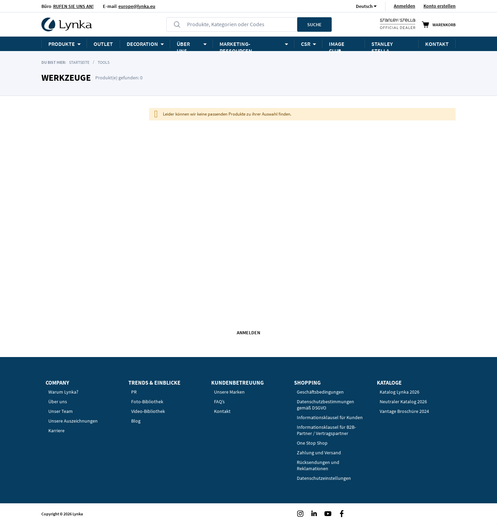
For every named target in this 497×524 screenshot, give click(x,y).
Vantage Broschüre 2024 (404, 411)
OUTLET (103, 43)
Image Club (336, 45)
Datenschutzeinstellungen (324, 478)
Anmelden (404, 6)
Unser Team (60, 411)
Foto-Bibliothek (147, 401)
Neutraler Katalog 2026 (403, 401)
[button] (364, 6)
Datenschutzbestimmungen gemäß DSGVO (325, 404)
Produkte (61, 43)
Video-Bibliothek (148, 411)
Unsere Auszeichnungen (73, 421)
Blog (135, 421)
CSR (305, 43)
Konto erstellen (439, 6)
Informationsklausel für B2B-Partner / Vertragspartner (326, 430)
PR (134, 392)
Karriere (56, 430)
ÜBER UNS (183, 45)
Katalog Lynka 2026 (399, 392)
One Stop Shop (312, 443)
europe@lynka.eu (136, 6)
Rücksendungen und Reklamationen (318, 465)
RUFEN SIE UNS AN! (73, 6)
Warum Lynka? (63, 392)
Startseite (79, 62)
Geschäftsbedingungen (320, 392)
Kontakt (222, 411)
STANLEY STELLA (382, 45)
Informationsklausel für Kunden (330, 417)
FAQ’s (219, 401)
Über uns (57, 401)
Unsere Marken (229, 392)
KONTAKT (437, 43)
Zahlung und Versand (319, 452)
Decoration (142, 43)
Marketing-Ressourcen (236, 45)
